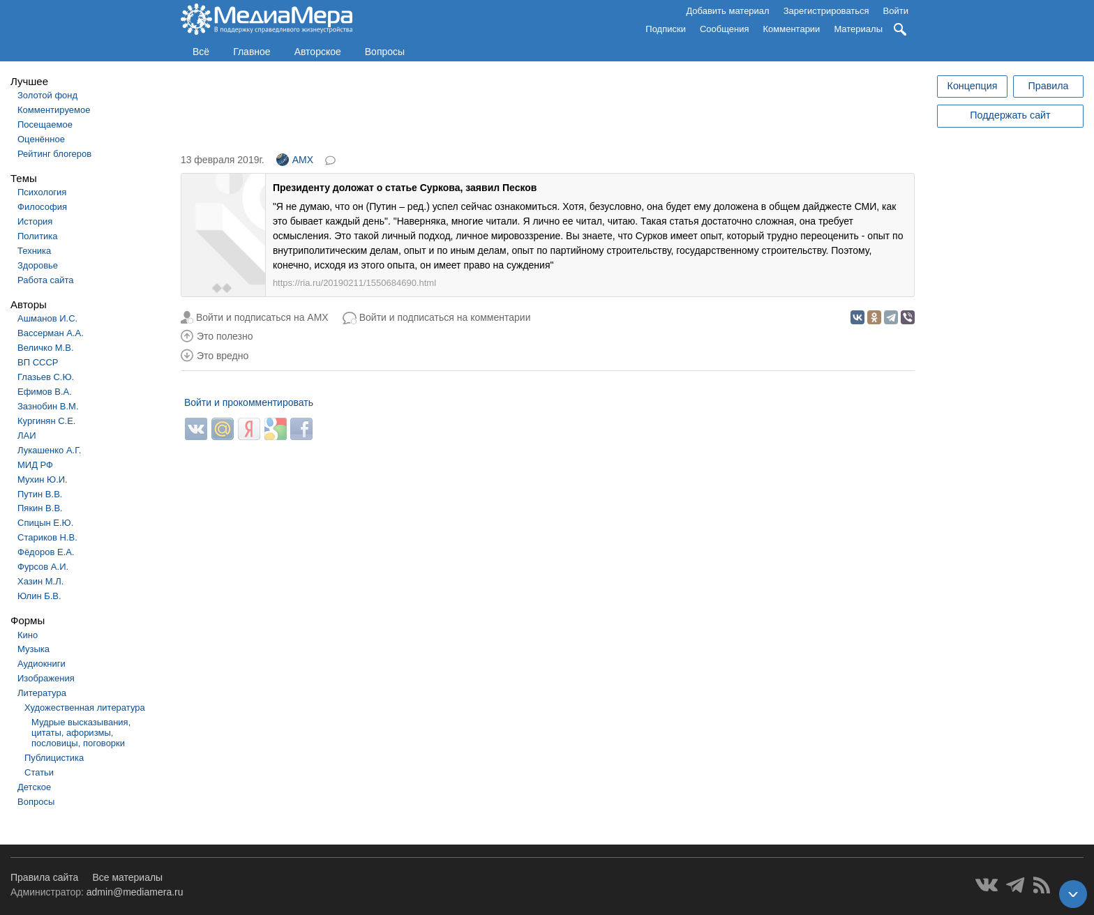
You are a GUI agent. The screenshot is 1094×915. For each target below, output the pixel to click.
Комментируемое (53, 110)
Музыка (33, 649)
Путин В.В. (39, 494)
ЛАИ (26, 435)
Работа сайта (45, 280)
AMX (294, 159)
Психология (41, 192)
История (34, 221)
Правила (1048, 85)
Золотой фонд (47, 95)
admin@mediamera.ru (135, 892)
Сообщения (724, 29)
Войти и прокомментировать (248, 402)
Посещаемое (45, 124)
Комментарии (791, 29)
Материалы (858, 29)
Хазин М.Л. (40, 581)
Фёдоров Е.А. (45, 552)
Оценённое (41, 139)
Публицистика (54, 758)
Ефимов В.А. (44, 391)
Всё (201, 51)
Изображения (46, 678)
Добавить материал (727, 11)
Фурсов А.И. (42, 566)
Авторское (317, 51)
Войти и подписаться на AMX (262, 317)
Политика (37, 236)
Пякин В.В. (40, 508)
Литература (41, 693)
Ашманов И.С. (47, 318)
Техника (34, 250)
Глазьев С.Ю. (45, 377)
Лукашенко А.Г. (49, 450)
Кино (27, 635)
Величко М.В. (45, 347)
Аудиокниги (41, 663)
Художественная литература (84, 707)
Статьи (39, 772)
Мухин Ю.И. (42, 479)
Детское (34, 787)
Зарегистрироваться (826, 11)
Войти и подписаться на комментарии (445, 317)
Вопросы (385, 51)
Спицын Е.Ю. (45, 522)
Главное (252, 51)
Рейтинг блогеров (54, 154)
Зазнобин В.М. (48, 406)
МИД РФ (35, 465)
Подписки (665, 29)
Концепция (972, 85)
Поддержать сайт (1010, 115)
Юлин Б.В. (39, 596)
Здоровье (37, 265)
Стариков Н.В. (47, 537)
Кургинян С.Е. (46, 421)
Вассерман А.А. (50, 333)
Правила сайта (44, 877)
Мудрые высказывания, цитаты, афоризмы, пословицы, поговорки (80, 732)
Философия (42, 207)
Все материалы (127, 877)
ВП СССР (37, 362)
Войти (895, 11)
